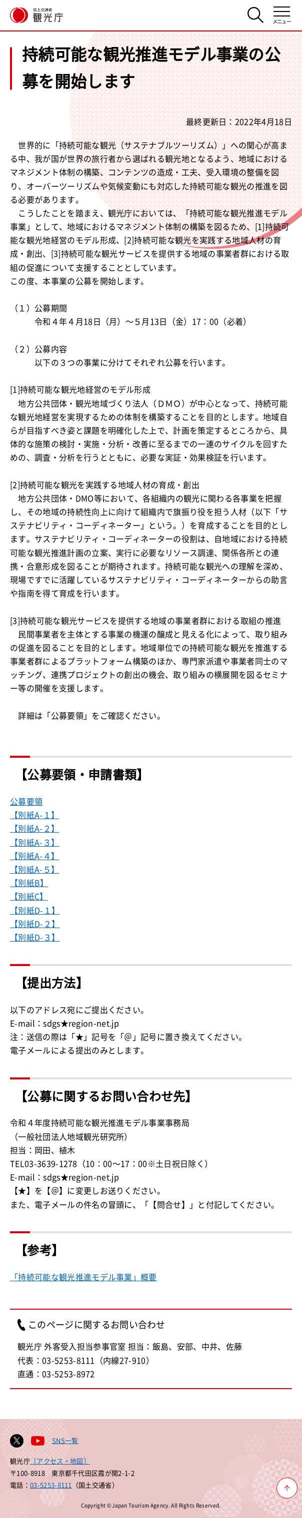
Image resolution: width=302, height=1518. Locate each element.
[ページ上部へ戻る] (287, 1488)
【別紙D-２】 (35, 924)
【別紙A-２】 (34, 828)
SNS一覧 (65, 1440)
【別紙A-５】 (34, 869)
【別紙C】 (29, 896)
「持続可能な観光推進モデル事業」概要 (83, 1277)
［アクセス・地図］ (60, 1461)
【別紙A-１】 (34, 815)
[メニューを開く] (281, 15)
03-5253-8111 (51, 1485)
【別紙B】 (29, 883)
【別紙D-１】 (35, 910)
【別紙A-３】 (34, 842)
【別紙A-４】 (34, 856)
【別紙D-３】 (35, 937)
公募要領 (26, 801)
